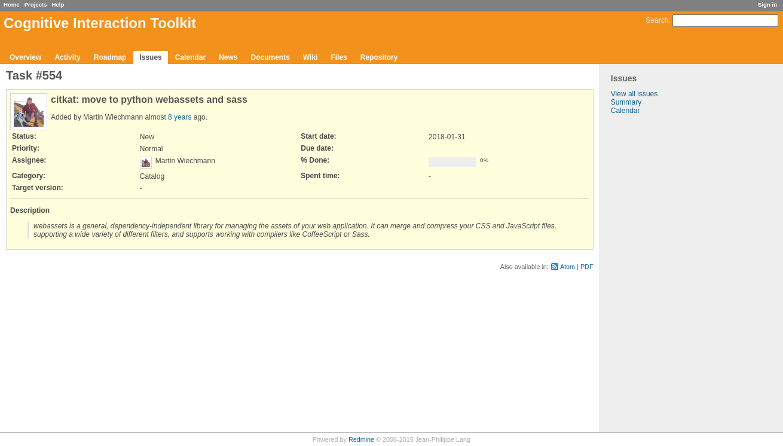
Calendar (190, 57)
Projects (36, 4)
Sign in (767, 4)
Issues (150, 57)
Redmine (361, 439)
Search (657, 20)
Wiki (310, 57)
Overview (25, 57)
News (228, 57)
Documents (270, 57)
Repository (379, 57)
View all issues (634, 94)
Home (12, 4)
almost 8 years (168, 117)
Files (339, 57)
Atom (567, 266)
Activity (67, 57)
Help (58, 4)
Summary (626, 102)
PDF (587, 266)
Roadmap (110, 57)
